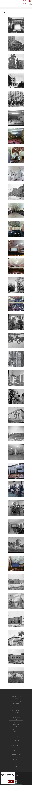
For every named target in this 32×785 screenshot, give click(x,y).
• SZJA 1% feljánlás (16, 768)
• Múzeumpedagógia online (16, 719)
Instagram (16, 778)
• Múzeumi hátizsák (16, 700)
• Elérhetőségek (16, 703)
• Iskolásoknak (16, 715)
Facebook (16, 775)
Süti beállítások (5, 781)
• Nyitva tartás (16, 705)
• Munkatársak (16, 731)
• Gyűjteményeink (16, 733)
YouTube (16, 777)
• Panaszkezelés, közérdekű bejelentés (16, 747)
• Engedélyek (16, 762)
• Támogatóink (16, 764)
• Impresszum (16, 743)
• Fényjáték (16, 698)
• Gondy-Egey (16, 742)
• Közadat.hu (16, 750)
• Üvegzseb (16, 757)
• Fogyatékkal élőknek (16, 717)
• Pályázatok (16, 761)
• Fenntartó (16, 756)
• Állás (16, 726)
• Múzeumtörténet (16, 728)
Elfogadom (10, 781)
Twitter (16, 780)
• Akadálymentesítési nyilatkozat (16, 745)
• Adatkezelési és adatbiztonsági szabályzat (16, 748)
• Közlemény (16, 694)
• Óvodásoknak (16, 714)
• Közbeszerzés (16, 759)
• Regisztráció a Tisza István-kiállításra (16, 701)
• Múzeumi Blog (16, 736)
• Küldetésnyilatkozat (16, 729)
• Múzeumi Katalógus (16, 724)
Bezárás (14, 773)
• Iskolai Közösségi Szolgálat (16, 696)
